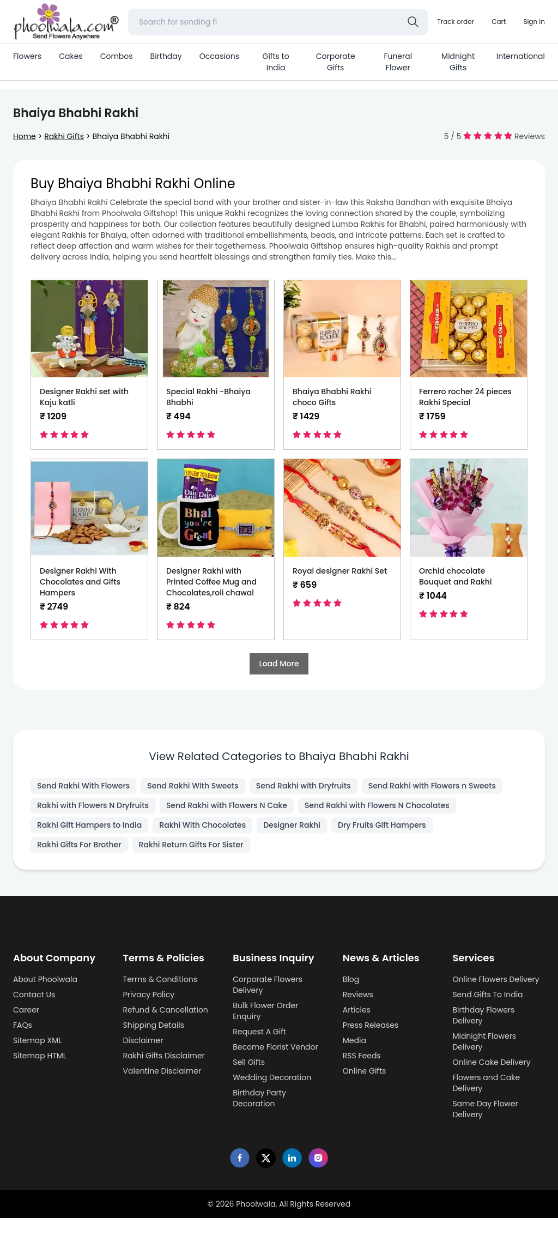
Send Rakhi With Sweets (192, 785)
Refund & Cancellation (165, 1009)
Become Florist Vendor (275, 1046)
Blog (351, 979)
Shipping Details (154, 1025)
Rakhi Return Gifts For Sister (191, 844)
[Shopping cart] (499, 21)
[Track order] (455, 21)
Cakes (70, 56)
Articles (357, 1009)
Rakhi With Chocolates (202, 825)
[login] (534, 21)
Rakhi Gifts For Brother (79, 844)
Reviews (358, 994)
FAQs (22, 1025)
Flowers (27, 56)
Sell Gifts (249, 1062)
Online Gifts (364, 1070)
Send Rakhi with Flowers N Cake (226, 805)
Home (24, 136)
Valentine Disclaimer (162, 1070)
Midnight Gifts (458, 62)
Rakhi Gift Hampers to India (89, 825)
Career (26, 1009)
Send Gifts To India (487, 994)
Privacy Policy (149, 994)
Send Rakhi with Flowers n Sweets (432, 785)
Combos (116, 56)
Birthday (166, 56)
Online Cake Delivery (491, 1062)
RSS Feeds (362, 1055)
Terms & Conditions (160, 979)
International (520, 56)
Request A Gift (259, 1031)
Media (354, 1040)
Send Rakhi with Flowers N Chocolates (377, 805)
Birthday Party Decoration (259, 1098)
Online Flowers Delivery (495, 979)
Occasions (219, 56)
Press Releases (370, 1025)
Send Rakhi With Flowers (83, 785)
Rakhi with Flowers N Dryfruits (93, 805)
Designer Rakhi (291, 825)
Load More (279, 663)
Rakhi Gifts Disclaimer (164, 1055)
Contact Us (34, 994)
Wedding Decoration (272, 1077)
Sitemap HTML (39, 1055)
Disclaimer (143, 1040)
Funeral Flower (398, 62)
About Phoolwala (45, 979)
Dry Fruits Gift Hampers (382, 825)
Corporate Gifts (335, 62)
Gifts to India (276, 62)
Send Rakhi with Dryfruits (303, 785)
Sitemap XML (37, 1040)
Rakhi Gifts (64, 136)
